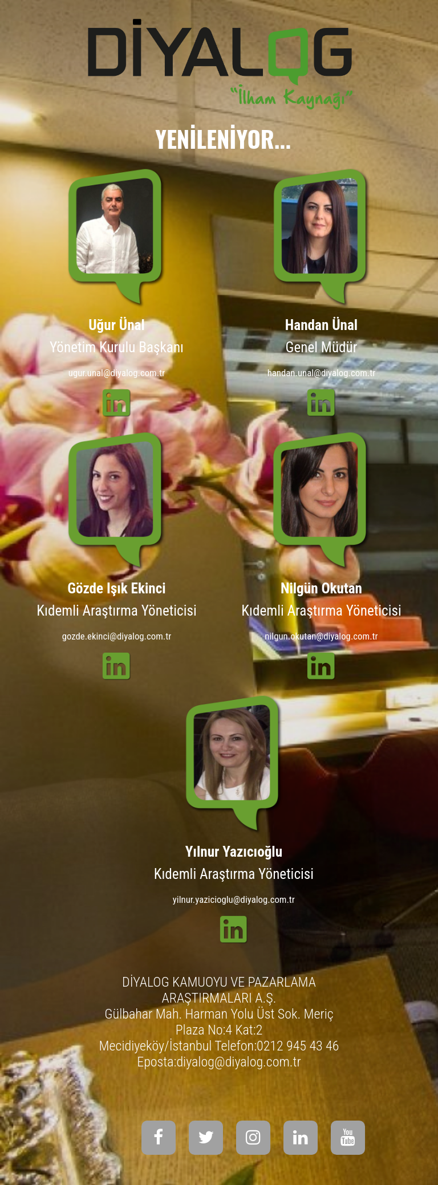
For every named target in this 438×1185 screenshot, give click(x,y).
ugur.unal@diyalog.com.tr (116, 372)
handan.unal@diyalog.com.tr (321, 372)
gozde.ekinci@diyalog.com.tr (117, 636)
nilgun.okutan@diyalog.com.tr (321, 636)
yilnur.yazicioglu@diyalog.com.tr (234, 899)
